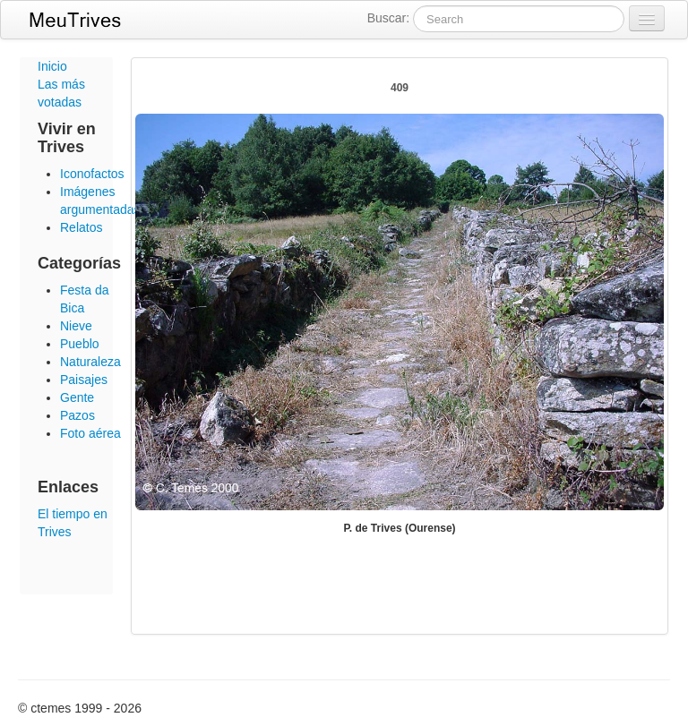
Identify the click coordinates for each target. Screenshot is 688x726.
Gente (77, 397)
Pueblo (79, 344)
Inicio (52, 66)
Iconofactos (92, 174)
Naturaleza (90, 361)
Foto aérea (90, 433)
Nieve (76, 326)
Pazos (77, 415)
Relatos (81, 227)
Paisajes (84, 379)
